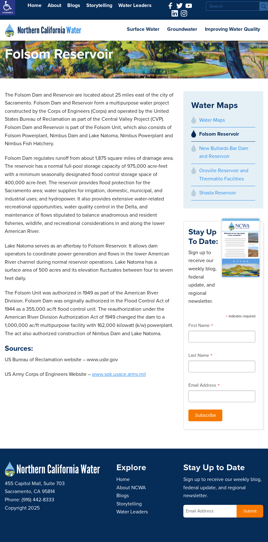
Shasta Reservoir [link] (217, 193)
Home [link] (35, 5)
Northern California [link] (49, 30)
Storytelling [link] (99, 5)
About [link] (54, 5)
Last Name (200, 356)
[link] (7, 7)
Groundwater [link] (182, 29)
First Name (200, 326)
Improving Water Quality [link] (232, 29)
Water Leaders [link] (135, 5)
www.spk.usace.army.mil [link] (119, 374)
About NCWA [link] (131, 487)
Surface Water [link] (143, 29)
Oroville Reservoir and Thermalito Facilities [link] (223, 174)
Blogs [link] (73, 5)
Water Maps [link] (212, 120)
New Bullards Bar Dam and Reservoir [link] (223, 152)
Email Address (204, 386)
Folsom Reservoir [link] (219, 134)
